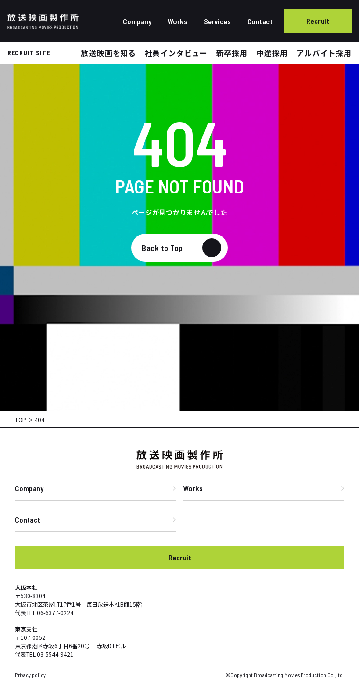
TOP (20, 419)
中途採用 (272, 52)
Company (137, 21)
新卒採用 (232, 52)
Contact (260, 21)
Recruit (317, 20)
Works (177, 21)
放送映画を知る (108, 52)
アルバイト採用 (324, 52)
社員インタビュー (176, 52)
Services (217, 21)
